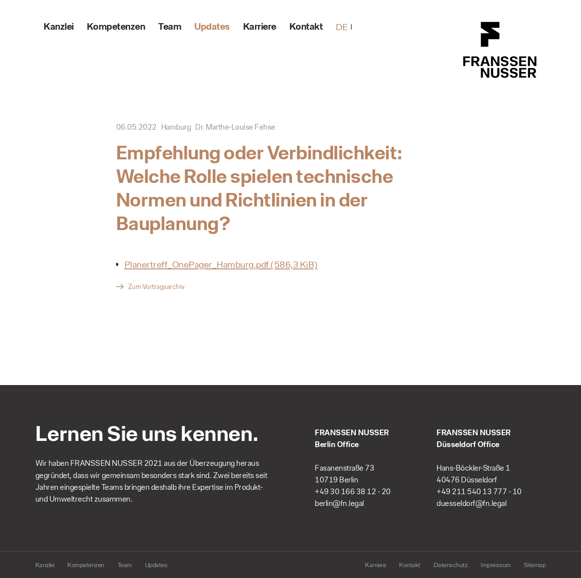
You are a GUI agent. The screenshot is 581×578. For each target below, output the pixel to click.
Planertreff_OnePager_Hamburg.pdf (221, 264)
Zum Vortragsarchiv (156, 286)
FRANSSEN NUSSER (500, 50)
